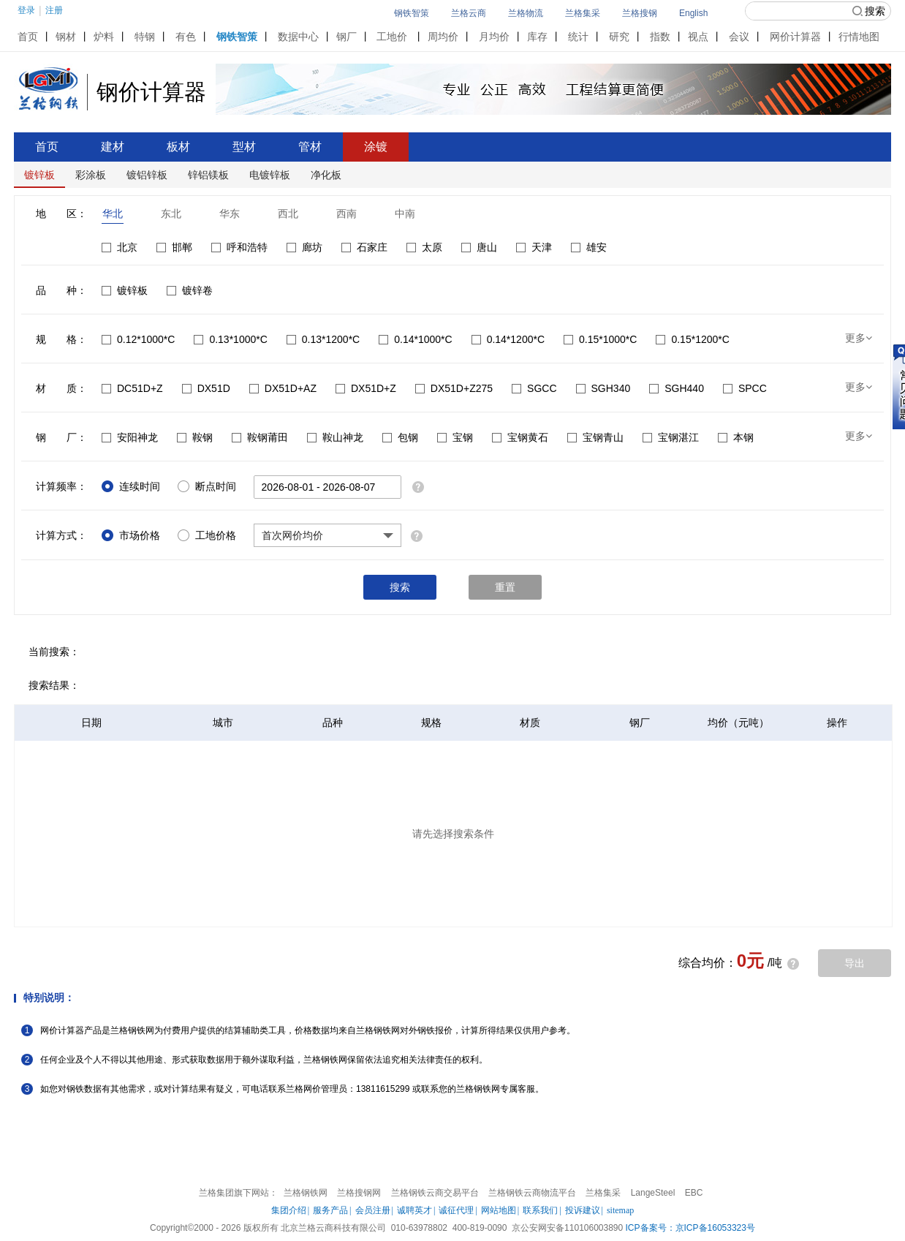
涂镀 (375, 146)
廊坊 (304, 247)
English (693, 13)
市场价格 (131, 535)
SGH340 (603, 388)
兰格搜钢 (639, 13)
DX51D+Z (366, 388)
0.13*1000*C (230, 339)
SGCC (534, 388)
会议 (739, 36)
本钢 (736, 437)
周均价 (443, 36)
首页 (28, 36)
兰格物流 (525, 13)
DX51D (206, 388)
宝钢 (455, 437)
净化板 (326, 175)
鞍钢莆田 (260, 437)
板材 (178, 146)
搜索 (868, 11)
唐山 (479, 247)
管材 (310, 146)
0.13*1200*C (323, 339)
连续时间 (131, 486)
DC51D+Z (132, 388)
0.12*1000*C (138, 339)
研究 (619, 36)
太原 (424, 247)
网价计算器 (795, 36)
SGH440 (676, 388)
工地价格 (207, 535)
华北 (112, 213)
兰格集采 (582, 13)
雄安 (589, 247)
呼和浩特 (239, 247)
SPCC (745, 388)
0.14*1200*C (508, 339)
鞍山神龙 (335, 437)
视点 (698, 36)
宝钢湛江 (671, 437)
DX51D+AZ (283, 388)
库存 (537, 36)
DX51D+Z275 (454, 388)
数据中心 (298, 36)
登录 (26, 10)
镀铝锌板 (146, 175)
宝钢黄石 (520, 437)
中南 (405, 213)
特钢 (145, 36)
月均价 (494, 36)
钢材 (66, 36)
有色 (185, 36)
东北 (171, 213)
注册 (54, 10)
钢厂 (346, 36)
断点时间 (207, 486)
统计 (578, 36)
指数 (660, 36)
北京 (119, 247)
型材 (244, 146)
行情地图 (858, 36)
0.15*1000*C (600, 339)
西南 (346, 213)
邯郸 (174, 247)
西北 (288, 213)
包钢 (400, 437)
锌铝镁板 (208, 175)
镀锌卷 (190, 290)
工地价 (391, 36)
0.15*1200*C (692, 339)
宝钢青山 (595, 437)
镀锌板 (39, 175)
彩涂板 (90, 175)
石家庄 (364, 247)
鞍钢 (195, 437)
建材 (112, 146)
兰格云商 (468, 13)
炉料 (104, 36)
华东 (229, 213)
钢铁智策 (411, 13)
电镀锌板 (269, 175)
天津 (534, 247)
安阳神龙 (130, 437)
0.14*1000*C (415, 339)
